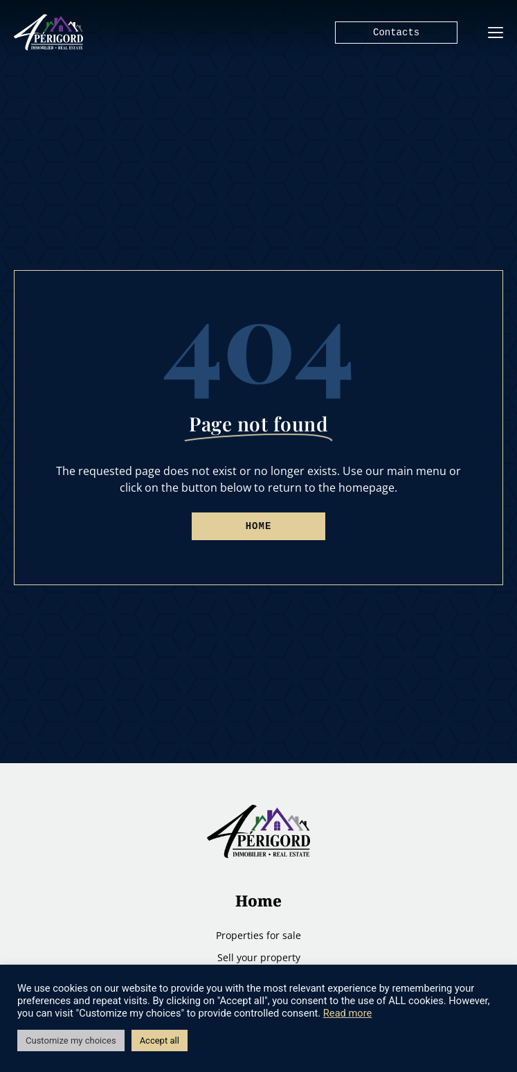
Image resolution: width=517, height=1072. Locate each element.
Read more (347, 1013)
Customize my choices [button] (71, 1040)
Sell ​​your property (258, 957)
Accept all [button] (159, 1040)
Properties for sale (258, 935)
